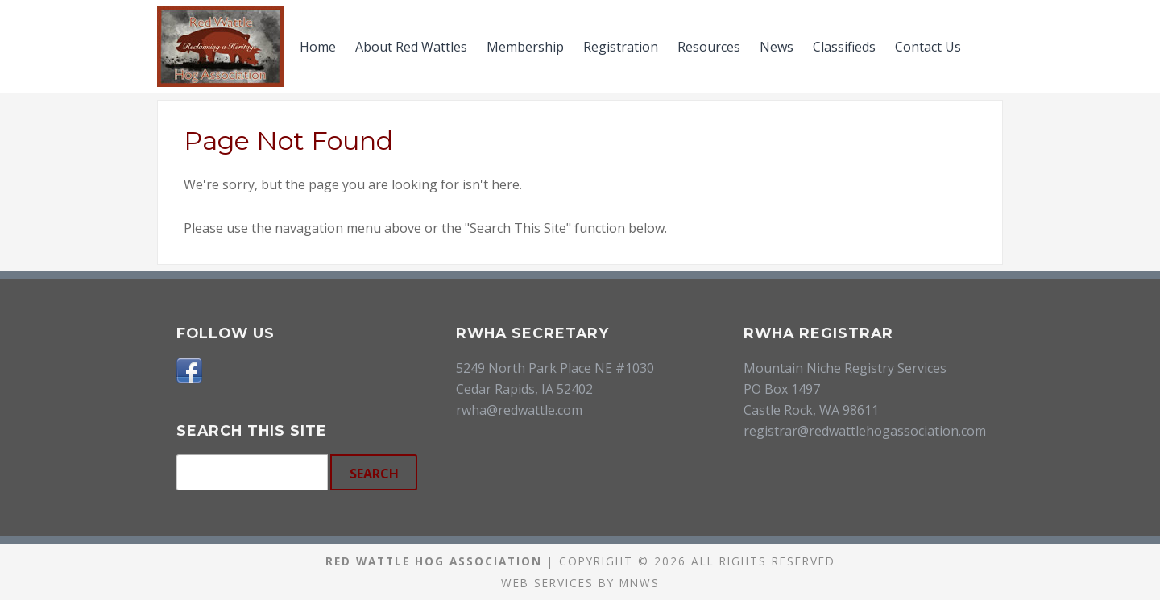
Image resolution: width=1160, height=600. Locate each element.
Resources (708, 46)
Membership (525, 46)
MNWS (639, 582)
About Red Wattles (411, 46)
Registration (620, 46)
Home (318, 46)
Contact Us (928, 46)
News (776, 46)
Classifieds (844, 46)
